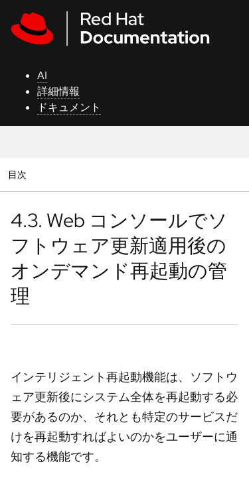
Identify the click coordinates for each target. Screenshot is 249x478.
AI (42, 75)
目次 (19, 174)
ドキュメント (69, 107)
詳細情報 (58, 91)
